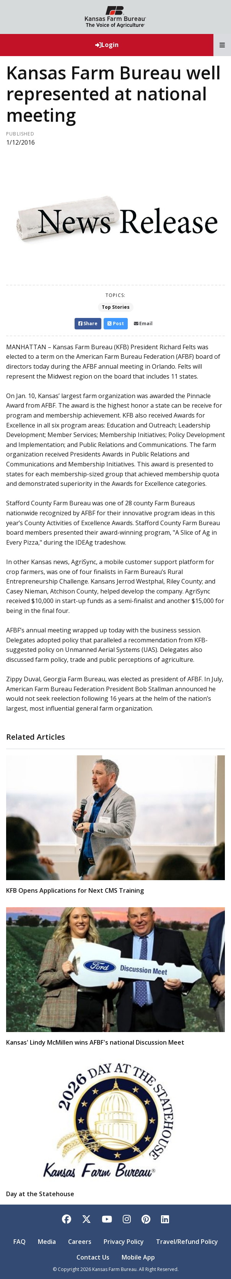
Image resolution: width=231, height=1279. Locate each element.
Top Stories (116, 307)
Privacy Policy (124, 1241)
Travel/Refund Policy (187, 1241)
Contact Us (92, 1257)
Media (47, 1241)
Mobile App (138, 1257)
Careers (79, 1241)
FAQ (19, 1241)
